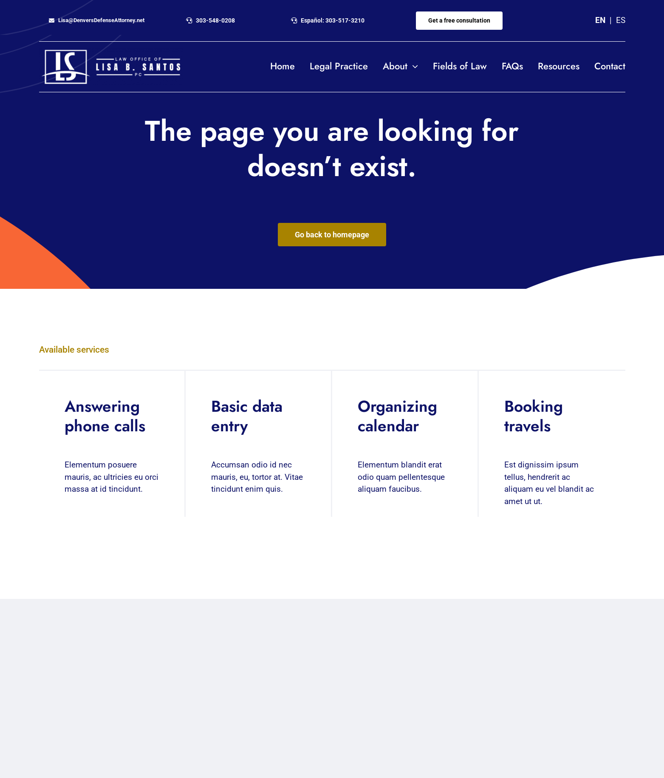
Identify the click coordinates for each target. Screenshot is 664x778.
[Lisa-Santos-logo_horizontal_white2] (111, 52)
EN (600, 20)
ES (620, 20)
